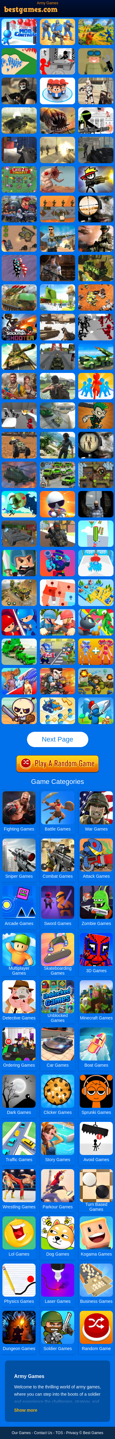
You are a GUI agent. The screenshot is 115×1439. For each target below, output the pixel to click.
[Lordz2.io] (19, 168)
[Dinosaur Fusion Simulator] (19, 670)
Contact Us (43, 1433)
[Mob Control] (19, 21)
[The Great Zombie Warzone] (57, 641)
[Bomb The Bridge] (57, 198)
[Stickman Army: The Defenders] (57, 50)
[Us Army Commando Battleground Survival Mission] (19, 375)
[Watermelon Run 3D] (95, 522)
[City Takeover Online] (19, 611)
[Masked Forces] (19, 80)
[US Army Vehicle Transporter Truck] (19, 581)
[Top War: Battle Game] (95, 581)
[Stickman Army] (95, 109)
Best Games (93, 1433)
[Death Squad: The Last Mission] (57, 139)
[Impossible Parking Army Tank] (57, 404)
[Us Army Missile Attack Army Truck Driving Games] (95, 345)
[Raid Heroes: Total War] (19, 699)
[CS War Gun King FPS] (57, 257)
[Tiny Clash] (19, 552)
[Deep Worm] (57, 168)
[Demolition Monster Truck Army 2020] (19, 434)
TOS (59, 1433)
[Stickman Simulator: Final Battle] (19, 257)
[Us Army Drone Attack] (19, 286)
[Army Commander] (57, 611)
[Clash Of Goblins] (95, 404)
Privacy (72, 1433)
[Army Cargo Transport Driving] (57, 464)
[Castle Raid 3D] (19, 50)
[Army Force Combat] (19, 139)
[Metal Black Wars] (57, 670)
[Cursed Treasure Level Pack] (95, 464)
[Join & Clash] (95, 375)
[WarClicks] (95, 50)
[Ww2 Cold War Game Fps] (57, 316)
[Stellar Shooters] (95, 80)
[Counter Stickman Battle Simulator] (19, 404)
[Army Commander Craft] (57, 21)
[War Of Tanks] (19, 109)
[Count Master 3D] (95, 552)
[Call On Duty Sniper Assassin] (57, 227)
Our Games (21, 1433)
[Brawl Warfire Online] (57, 552)
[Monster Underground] (19, 493)
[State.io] (57, 581)
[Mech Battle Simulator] (95, 286)
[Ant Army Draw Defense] (95, 611)
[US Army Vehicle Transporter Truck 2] (19, 641)
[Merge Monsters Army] (95, 641)
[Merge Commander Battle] (57, 699)
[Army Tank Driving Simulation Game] (57, 345)
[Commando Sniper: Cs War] (95, 227)
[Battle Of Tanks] (19, 227)
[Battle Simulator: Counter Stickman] (95, 316)
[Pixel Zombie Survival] (57, 522)
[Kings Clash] (95, 699)
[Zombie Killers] (19, 198)
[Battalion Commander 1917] (95, 670)
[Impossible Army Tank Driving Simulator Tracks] (19, 345)
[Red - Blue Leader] (95, 21)
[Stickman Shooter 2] (19, 316)
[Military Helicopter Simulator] (19, 464)
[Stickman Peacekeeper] (95, 168)
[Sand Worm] (57, 109)
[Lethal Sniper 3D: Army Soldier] (95, 198)
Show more (25, 1410)
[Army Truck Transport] (95, 257)
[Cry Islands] (57, 434)
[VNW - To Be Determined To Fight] (57, 375)
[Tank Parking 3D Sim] (19, 522)
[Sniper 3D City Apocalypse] (95, 493)
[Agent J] (57, 493)
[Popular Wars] (57, 80)
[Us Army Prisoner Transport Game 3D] (57, 286)
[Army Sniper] (95, 434)
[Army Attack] (95, 139)
